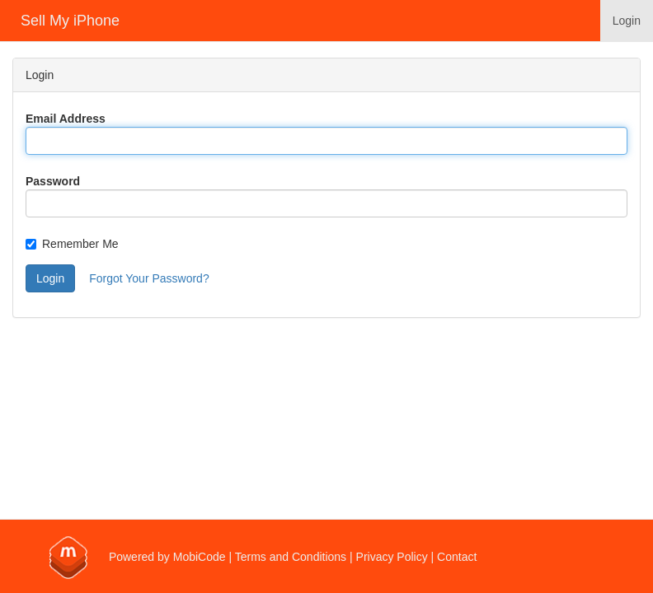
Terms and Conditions (290, 556)
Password (53, 181)
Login (627, 20)
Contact (457, 556)
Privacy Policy (392, 556)
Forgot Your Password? (149, 278)
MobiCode (199, 556)
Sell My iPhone (70, 20)
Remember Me (72, 243)
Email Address (66, 118)
